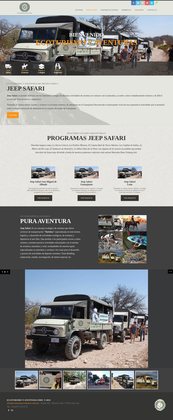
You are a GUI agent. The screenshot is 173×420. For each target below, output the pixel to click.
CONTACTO (152, 10)
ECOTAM (79, 10)
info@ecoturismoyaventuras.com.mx (23, 403)
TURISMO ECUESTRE (109, 10)
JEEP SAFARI (91, 10)
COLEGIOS (139, 10)
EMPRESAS (126, 10)
